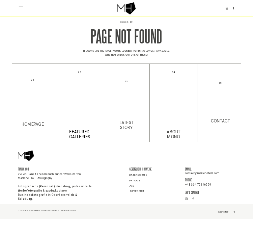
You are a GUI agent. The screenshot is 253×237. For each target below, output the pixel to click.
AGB (131, 186)
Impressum (136, 191)
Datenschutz (138, 175)
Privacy (135, 180)
